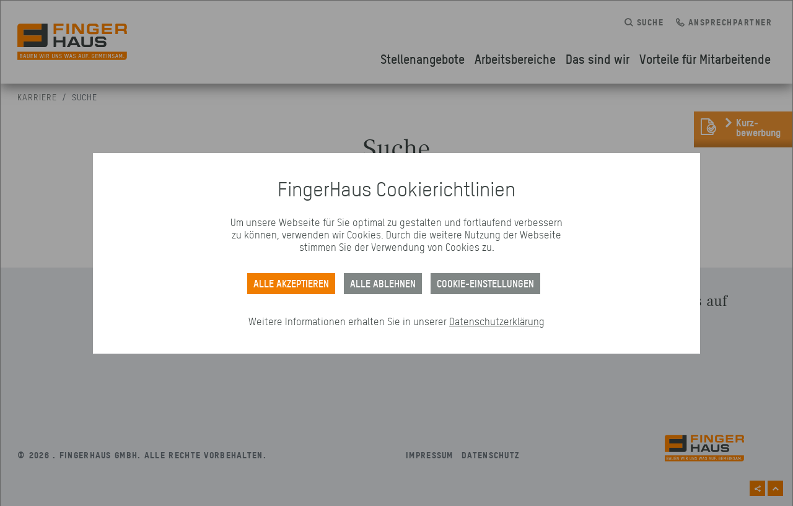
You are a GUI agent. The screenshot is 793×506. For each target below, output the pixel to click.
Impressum (429, 454)
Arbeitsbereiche (515, 59)
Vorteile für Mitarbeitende (705, 59)
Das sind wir (597, 59)
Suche (84, 97)
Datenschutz (490, 454)
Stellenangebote (422, 59)
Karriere (37, 97)
